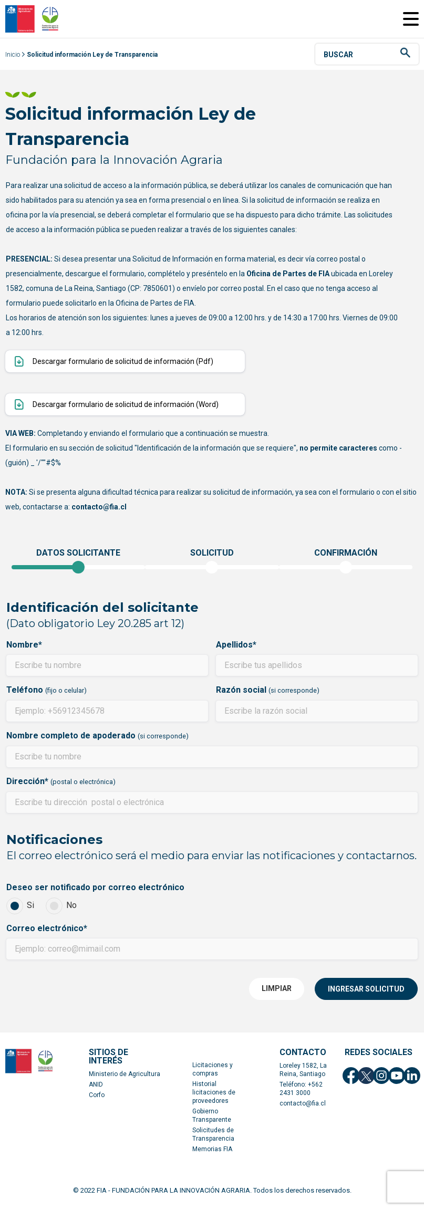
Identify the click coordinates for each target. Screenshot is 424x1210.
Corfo (97, 1100)
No (61, 911)
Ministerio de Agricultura (124, 1079)
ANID (96, 1089)
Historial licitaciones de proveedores (213, 1098)
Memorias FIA (212, 1154)
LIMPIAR (277, 993)
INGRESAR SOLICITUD (366, 994)
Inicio (12, 60)
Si (20, 911)
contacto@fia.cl (303, 1108)
